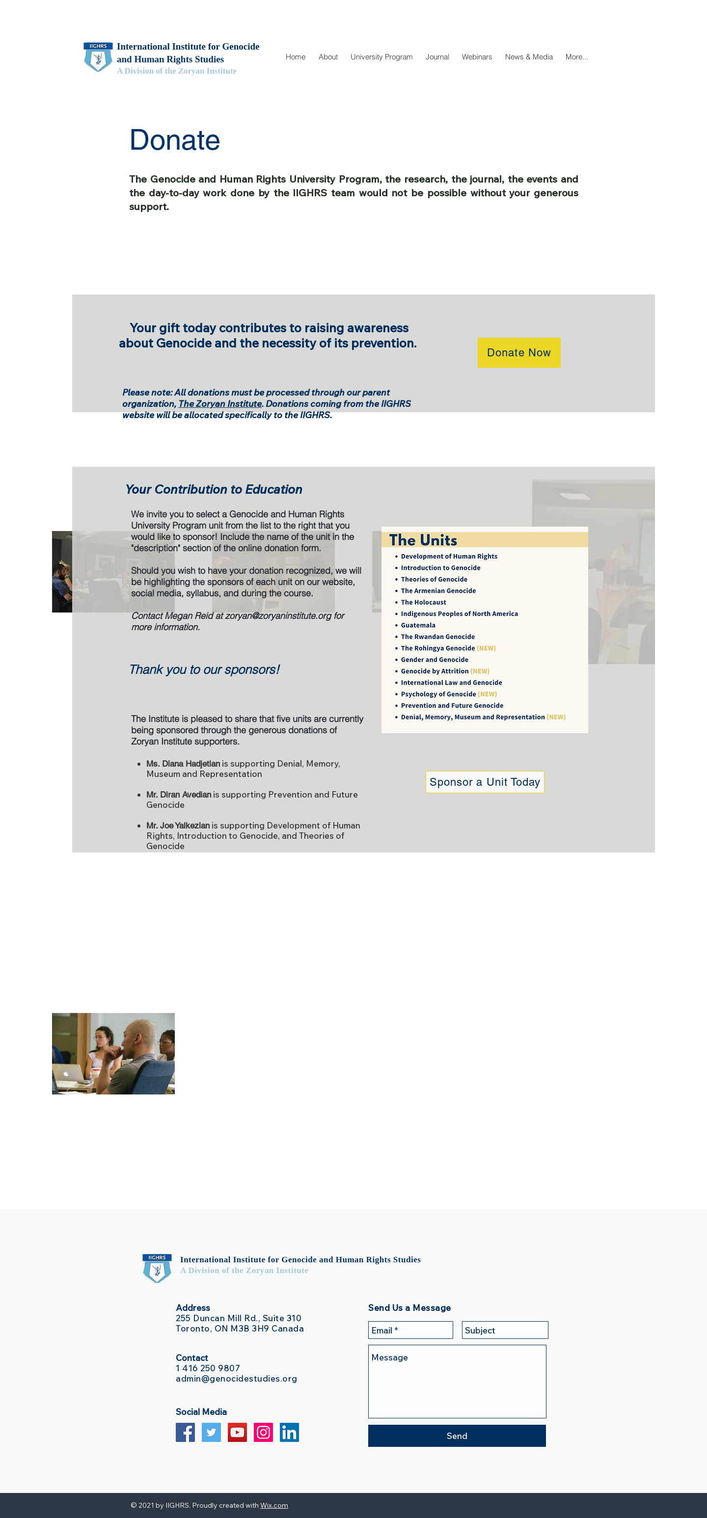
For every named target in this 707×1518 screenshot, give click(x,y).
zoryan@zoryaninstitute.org (278, 615)
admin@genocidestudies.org (237, 1378)
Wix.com (274, 1505)
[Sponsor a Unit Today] (485, 782)
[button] (328, 57)
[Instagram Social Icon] (263, 1432)
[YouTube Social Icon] (237, 1432)
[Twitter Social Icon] (211, 1432)
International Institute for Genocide (249, 1259)
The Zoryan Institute (220, 403)
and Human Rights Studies (370, 1259)
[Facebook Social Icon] (185, 1432)
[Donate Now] (519, 353)
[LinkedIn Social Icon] (289, 1432)
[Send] (457, 1436)
